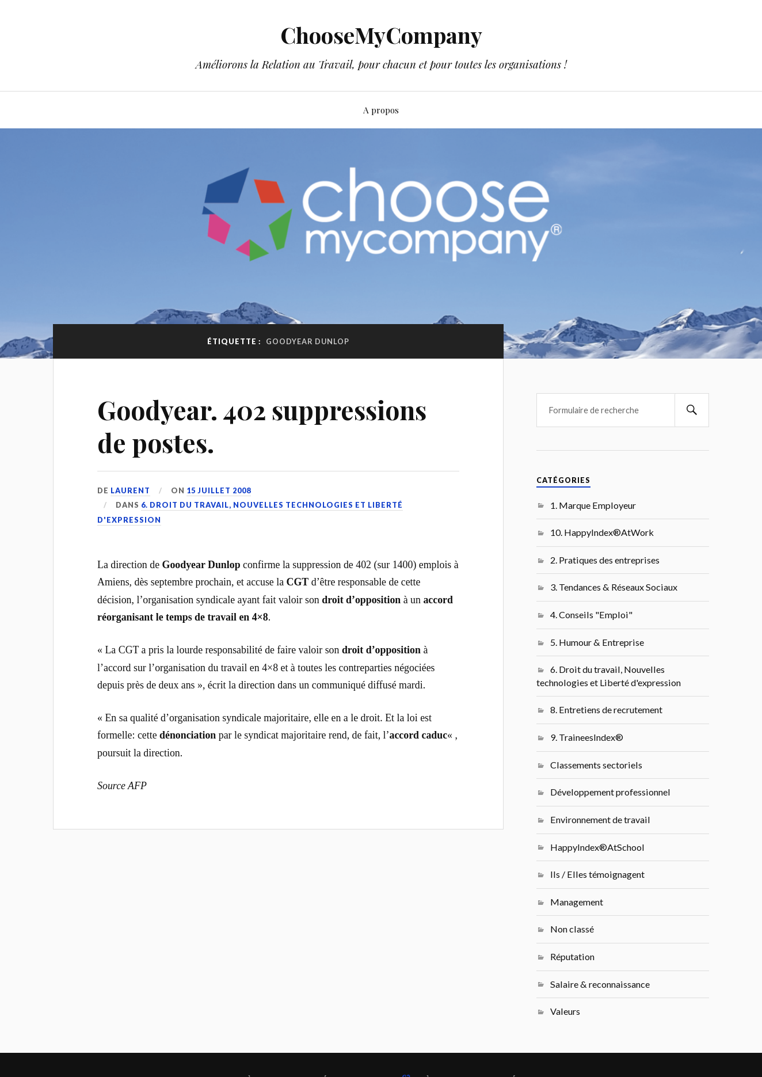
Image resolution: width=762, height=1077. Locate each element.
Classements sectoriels (596, 764)
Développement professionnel (610, 791)
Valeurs (565, 1011)
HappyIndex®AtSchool (597, 847)
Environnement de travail (600, 819)
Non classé (572, 928)
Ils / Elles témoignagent (597, 874)
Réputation (572, 956)
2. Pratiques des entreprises (605, 559)
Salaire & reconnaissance (600, 984)
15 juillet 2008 (218, 490)
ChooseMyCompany (381, 35)
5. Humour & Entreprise (597, 642)
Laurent (130, 490)
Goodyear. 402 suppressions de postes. (261, 426)
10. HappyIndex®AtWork (602, 532)
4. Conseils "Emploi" (591, 614)
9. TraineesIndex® (586, 737)
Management (576, 901)
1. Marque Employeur (593, 505)
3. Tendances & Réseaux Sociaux (613, 586)
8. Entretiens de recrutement (606, 709)
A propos (381, 110)
